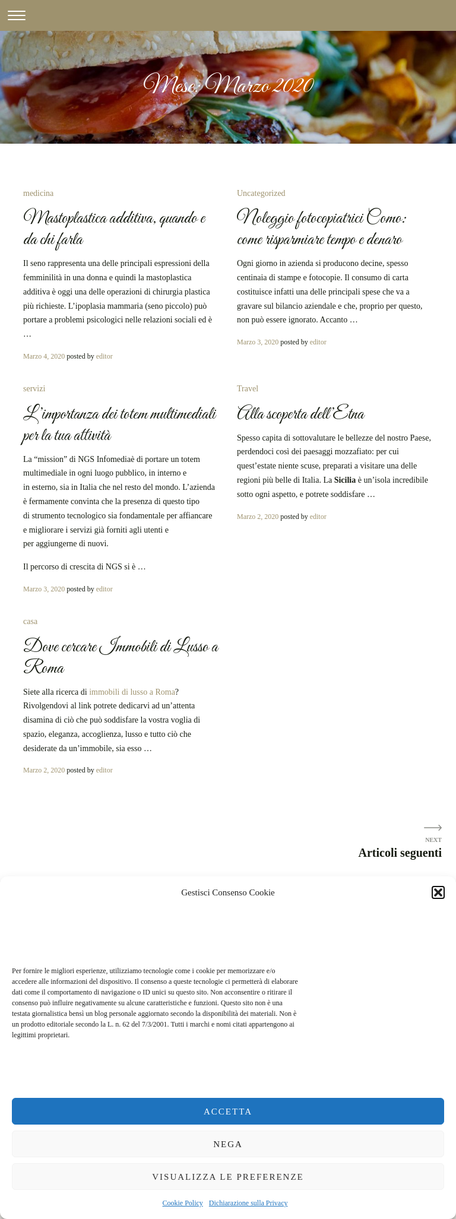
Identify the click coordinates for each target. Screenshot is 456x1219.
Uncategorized (261, 193)
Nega (228, 1144)
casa (30, 621)
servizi (34, 388)
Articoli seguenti (400, 852)
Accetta (228, 1111)
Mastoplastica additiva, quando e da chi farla (114, 229)
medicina (38, 193)
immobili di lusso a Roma (132, 692)
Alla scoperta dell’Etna (300, 414)
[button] (438, 892)
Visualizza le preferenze (228, 1177)
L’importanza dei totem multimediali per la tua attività (119, 425)
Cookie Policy (183, 1203)
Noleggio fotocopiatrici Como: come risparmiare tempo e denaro (322, 229)
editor (104, 356)
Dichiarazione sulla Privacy (248, 1203)
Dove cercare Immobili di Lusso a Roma (120, 658)
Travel (247, 388)
